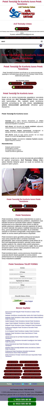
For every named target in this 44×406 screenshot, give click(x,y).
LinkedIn (33, 384)
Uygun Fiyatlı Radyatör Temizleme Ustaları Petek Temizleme (22, 323)
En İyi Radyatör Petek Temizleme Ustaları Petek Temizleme (22, 331)
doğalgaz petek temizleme (13, 371)
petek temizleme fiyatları (31, 368)
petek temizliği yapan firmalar (31, 377)
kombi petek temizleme (14, 365)
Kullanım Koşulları (28, 397)
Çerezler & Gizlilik (15, 397)
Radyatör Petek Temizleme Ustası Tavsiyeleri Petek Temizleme (23, 325)
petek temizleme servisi (11, 377)
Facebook (16, 384)
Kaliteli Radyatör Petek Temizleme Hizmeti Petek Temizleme (22, 321)
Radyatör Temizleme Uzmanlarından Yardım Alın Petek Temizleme (24, 315)
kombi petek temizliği (13, 368)
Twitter (25, 384)
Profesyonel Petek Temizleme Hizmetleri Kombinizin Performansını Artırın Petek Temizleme (20, 351)
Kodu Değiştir (29, 301)
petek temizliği (12, 362)
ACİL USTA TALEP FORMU (22, 87)
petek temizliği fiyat (31, 365)
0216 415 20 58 (15, 83)
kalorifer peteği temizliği (13, 374)
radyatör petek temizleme (32, 374)
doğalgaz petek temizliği (32, 371)
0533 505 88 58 (22, 29)
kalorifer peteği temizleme (28, 362)
